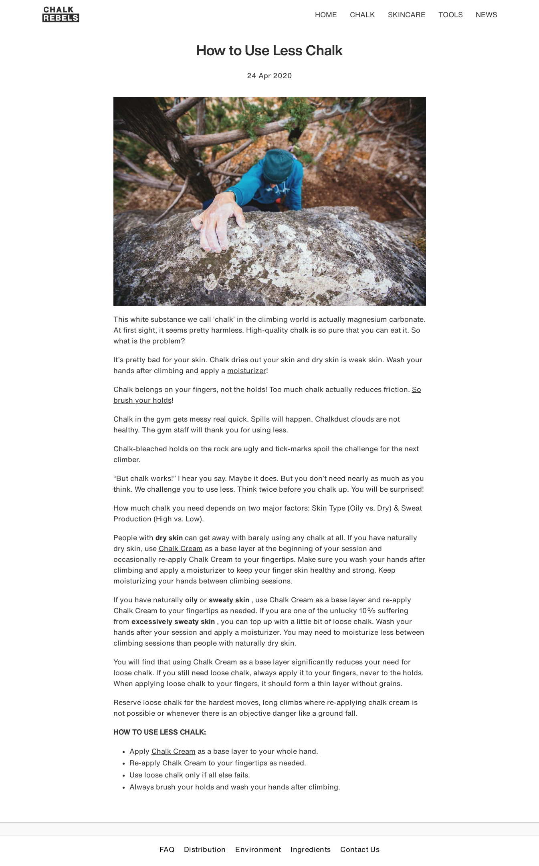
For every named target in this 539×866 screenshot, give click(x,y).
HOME (326, 14)
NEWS (486, 14)
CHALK (362, 14)
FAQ (166, 849)
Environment (258, 849)
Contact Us (360, 849)
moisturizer (246, 370)
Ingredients (311, 849)
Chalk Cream (181, 548)
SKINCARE (407, 14)
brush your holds (185, 786)
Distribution (205, 849)
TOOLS (450, 14)
